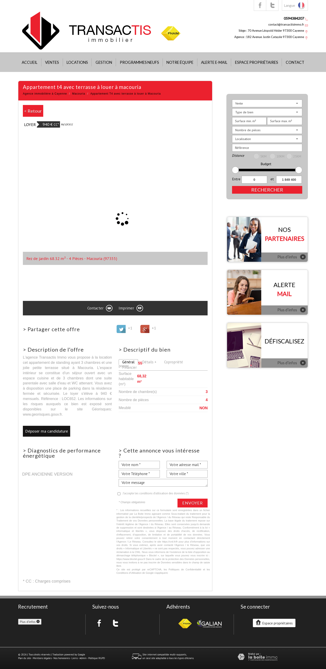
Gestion (104, 62)
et (272, 179)
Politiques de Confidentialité (185, 569)
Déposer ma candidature (46, 431)
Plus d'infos (291, 257)
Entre (236, 179)
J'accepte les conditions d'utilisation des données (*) (156, 493)
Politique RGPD (96, 658)
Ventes (52, 62)
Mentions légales (42, 658)
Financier (129, 367)
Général (128, 361)
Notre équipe (179, 62)
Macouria (78, 93)
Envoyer (192, 502)
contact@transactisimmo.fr (286, 24)
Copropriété (173, 361)
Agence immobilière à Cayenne (45, 93)
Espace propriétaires (256, 62)
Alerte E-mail (214, 62)
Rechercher (267, 190)
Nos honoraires (61, 658)
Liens (75, 658)
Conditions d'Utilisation (128, 572)
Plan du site (24, 658)
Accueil (29, 62)
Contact (295, 62)
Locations (77, 62)
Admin (82, 658)
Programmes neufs (139, 62)
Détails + (149, 361)
